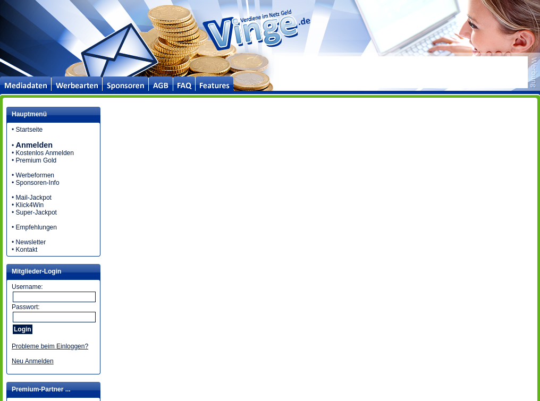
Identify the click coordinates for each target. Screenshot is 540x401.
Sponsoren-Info (38, 182)
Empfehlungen (36, 227)
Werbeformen (35, 175)
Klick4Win (30, 205)
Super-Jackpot (36, 212)
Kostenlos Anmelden (45, 153)
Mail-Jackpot (34, 197)
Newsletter (31, 242)
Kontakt (27, 249)
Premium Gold (36, 160)
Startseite (29, 129)
